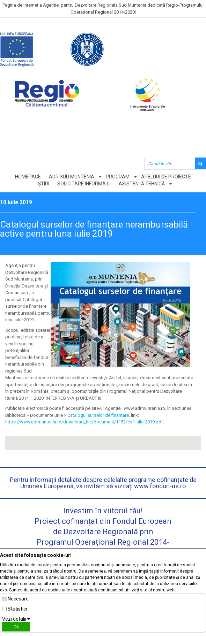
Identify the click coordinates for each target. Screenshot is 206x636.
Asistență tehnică (142, 183)
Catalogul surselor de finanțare (98, 415)
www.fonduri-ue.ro (160, 486)
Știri (43, 183)
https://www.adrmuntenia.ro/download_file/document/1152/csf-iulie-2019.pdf (84, 421)
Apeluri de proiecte (166, 176)
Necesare (18, 598)
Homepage (28, 176)
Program (118, 176)
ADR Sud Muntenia (71, 176)
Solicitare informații (84, 183)
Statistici (17, 609)
